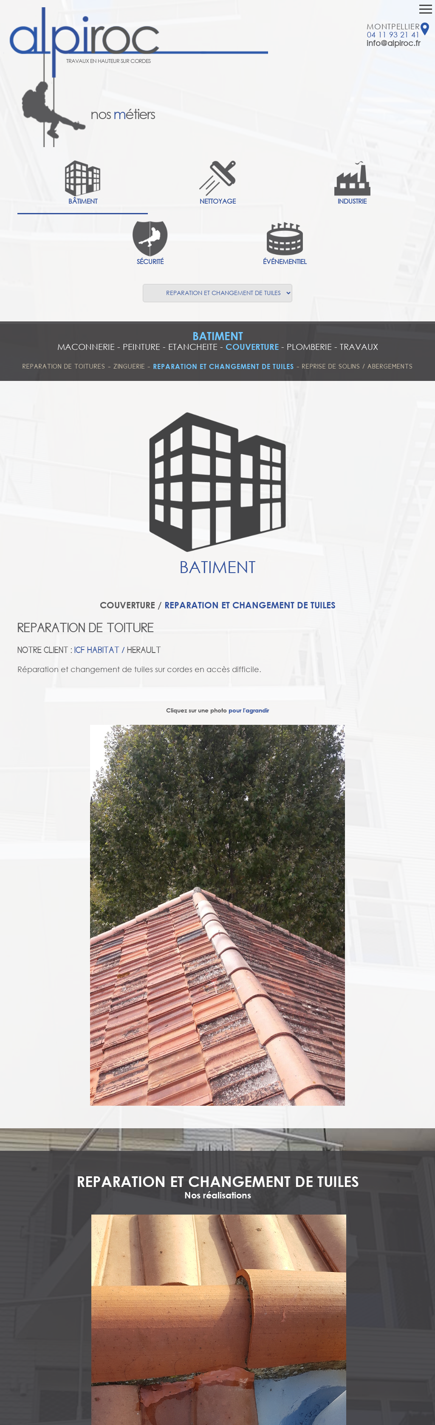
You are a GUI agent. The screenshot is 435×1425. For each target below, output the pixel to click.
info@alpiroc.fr (393, 43)
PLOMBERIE (309, 347)
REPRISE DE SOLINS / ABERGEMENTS (357, 366)
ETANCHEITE (193, 347)
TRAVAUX (359, 347)
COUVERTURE (252, 347)
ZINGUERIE (130, 366)
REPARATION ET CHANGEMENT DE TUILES (223, 366)
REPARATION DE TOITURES (64, 366)
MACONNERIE (86, 347)
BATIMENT (217, 335)
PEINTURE (141, 347)
